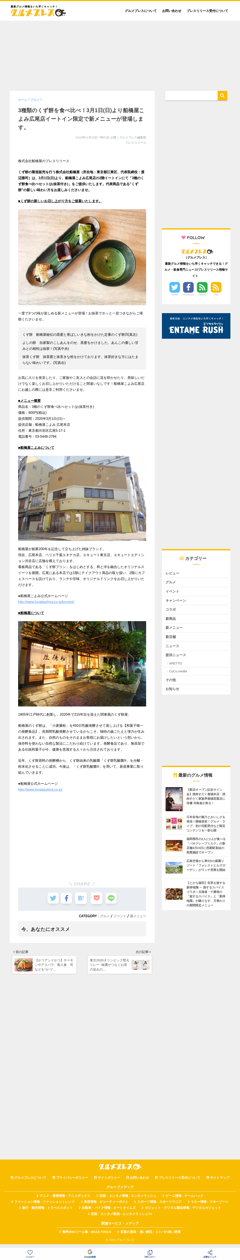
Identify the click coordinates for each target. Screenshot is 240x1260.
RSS (216, 294)
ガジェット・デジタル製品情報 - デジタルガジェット (183, 1212)
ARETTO (175, 667)
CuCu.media (178, 675)
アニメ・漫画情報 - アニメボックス (64, 1200)
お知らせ (173, 693)
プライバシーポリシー (72, 1182)
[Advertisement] (120, 54)
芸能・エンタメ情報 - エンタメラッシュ (128, 1200)
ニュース (173, 649)
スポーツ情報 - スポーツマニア (159, 1206)
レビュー (173, 573)
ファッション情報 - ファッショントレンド (44, 1206)
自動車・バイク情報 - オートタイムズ (109, 1212)
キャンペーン (176, 602)
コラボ (171, 611)
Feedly (202, 294)
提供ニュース (176, 659)
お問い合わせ (171, 11)
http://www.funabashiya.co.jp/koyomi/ (46, 602)
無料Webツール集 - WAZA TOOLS (86, 1236)
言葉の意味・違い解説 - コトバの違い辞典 (150, 1236)
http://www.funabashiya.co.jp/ (40, 789)
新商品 (171, 621)
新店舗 (171, 640)
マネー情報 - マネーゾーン (210, 1206)
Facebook (188, 294)
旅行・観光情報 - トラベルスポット (47, 1212)
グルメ (102, 916)
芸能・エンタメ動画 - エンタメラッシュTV (121, 1218)
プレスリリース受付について (207, 11)
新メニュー (137, 916)
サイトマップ (219, 1182)
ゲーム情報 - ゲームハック (185, 1200)
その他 (171, 684)
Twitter (174, 294)
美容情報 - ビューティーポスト (106, 1206)
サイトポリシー (109, 1182)
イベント (118, 916)
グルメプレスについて (141, 11)
